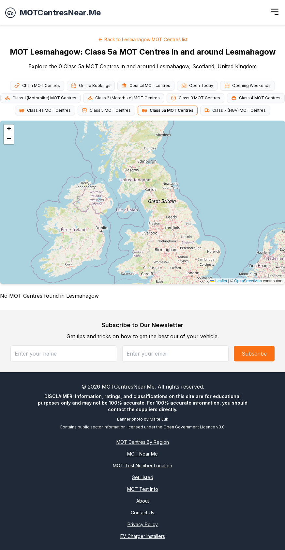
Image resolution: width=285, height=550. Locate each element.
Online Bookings (91, 85)
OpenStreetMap (248, 281)
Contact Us (142, 512)
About (142, 501)
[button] (9, 129)
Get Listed (142, 477)
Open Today (197, 85)
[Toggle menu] (274, 12)
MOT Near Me (142, 454)
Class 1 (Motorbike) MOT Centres (40, 98)
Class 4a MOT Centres (45, 110)
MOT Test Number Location (142, 465)
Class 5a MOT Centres (167, 110)
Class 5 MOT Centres (106, 110)
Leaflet (218, 281)
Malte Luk (159, 419)
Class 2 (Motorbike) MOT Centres (123, 98)
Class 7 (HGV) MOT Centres (235, 110)
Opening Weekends (247, 85)
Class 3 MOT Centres (195, 98)
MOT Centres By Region (142, 442)
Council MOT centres (146, 85)
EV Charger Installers (142, 536)
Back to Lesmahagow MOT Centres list (143, 39)
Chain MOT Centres (37, 85)
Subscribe (254, 353)
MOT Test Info (142, 489)
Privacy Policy (143, 524)
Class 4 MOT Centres (255, 98)
